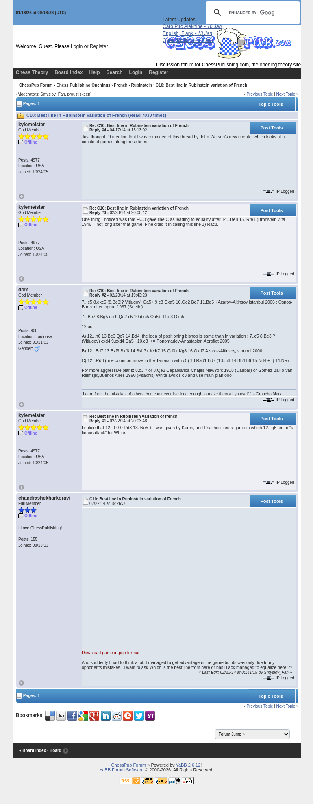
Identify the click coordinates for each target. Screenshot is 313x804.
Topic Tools (271, 104)
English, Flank (187, 33)
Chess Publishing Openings (84, 85)
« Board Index (32, 750)
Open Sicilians (188, 40)
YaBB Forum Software (122, 769)
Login (77, 46)
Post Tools (271, 127)
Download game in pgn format (110, 652)
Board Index (68, 72)
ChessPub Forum (36, 85)
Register (99, 46)
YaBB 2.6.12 (188, 764)
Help (94, 72)
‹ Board (54, 750)
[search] (251, 12)
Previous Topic (259, 94)
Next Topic (285, 94)
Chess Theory (32, 72)
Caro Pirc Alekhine (192, 26)
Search (115, 72)
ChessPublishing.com (225, 65)
